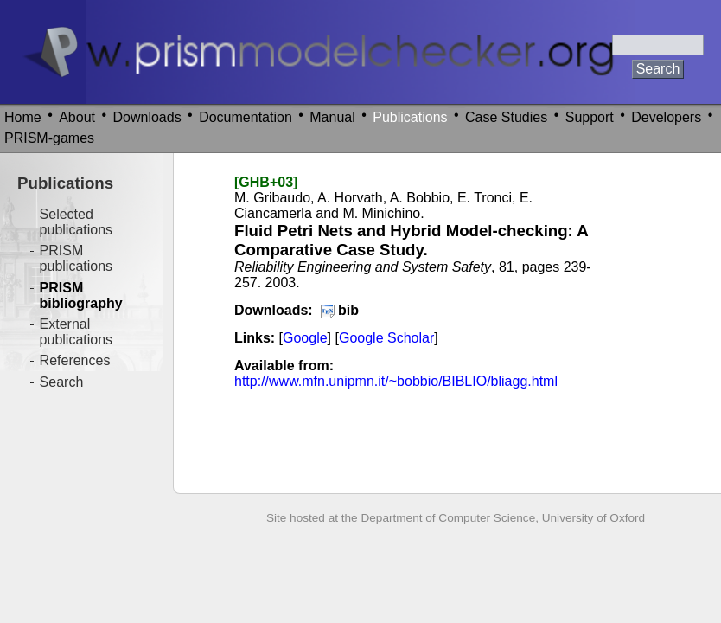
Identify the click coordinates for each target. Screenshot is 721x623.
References (75, 360)
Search (62, 382)
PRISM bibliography (81, 295)
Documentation (245, 117)
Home (22, 117)
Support (589, 117)
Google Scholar (386, 338)
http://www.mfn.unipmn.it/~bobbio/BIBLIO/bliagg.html (396, 381)
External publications (76, 332)
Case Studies (506, 117)
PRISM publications (76, 258)
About (77, 117)
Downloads (147, 117)
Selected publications (76, 222)
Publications (410, 117)
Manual (331, 117)
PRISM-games (49, 138)
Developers (666, 117)
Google (305, 338)
